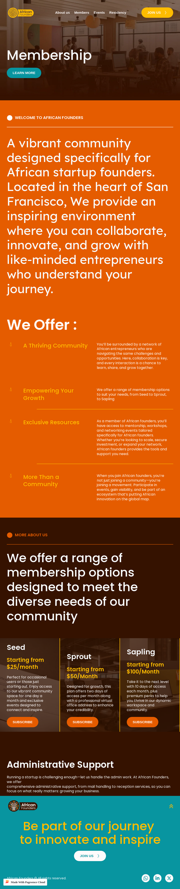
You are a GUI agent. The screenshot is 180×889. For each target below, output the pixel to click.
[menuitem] (62, 12)
